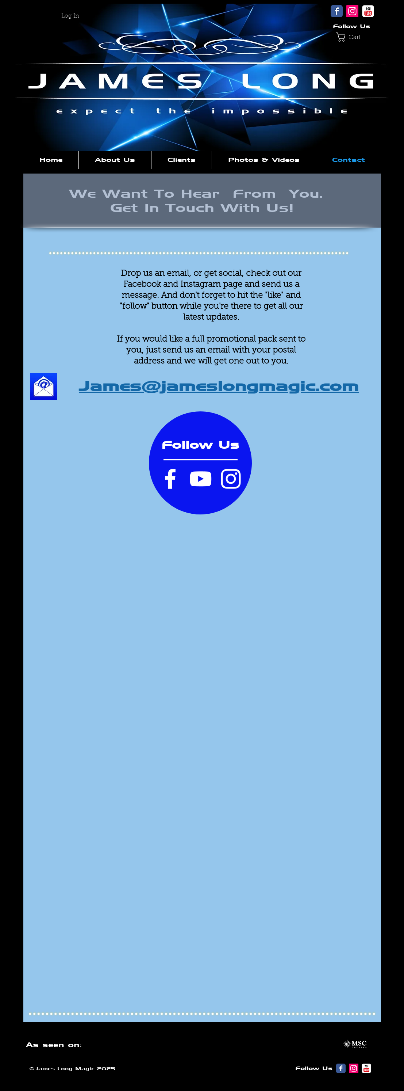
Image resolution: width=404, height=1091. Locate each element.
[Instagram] (352, 11)
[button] (353, 37)
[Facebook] (170, 478)
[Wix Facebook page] (337, 11)
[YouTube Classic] (368, 11)
